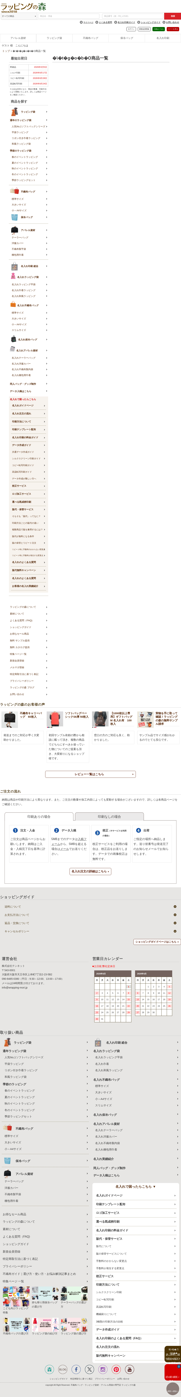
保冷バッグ (126, 38)
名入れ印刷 (162, 38)
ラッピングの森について (23, 607)
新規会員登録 (144, 29)
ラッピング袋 (54, 38)
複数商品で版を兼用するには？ (27, 529)
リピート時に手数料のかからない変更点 (28, 549)
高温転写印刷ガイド (22, 472)
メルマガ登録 (17, 667)
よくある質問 (105, 22)
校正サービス (19, 485)
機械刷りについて (106, 1314)
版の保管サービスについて (111, 1253)
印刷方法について (21, 421)
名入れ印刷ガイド (126, 22)
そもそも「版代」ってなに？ (26, 516)
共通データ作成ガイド (23, 452)
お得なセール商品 (19, 633)
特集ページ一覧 (18, 654)
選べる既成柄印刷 (21, 502)
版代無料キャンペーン (24, 570)
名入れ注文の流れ (21, 413)
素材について (17, 613)
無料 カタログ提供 (20, 647)
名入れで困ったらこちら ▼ (135, 1186)
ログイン (131, 29)
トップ (6, 51)
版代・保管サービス (22, 509)
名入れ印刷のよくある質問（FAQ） (119, 1338)
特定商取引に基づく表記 (81, 1379)
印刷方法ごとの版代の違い (25, 523)
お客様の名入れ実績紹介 (25, 586)
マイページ (88, 22)
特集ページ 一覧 (13, 1281)
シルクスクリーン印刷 (109, 1292)
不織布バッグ (90, 38)
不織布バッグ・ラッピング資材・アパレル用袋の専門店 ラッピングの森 (103, 1385)
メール (64, 848)
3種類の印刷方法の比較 (109, 1321)
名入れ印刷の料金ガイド (25, 437)
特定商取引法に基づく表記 (24, 674)
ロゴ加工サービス (21, 494)
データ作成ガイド (21, 445)
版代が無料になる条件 (23, 536)
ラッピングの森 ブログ (22, 687)
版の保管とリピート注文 (24, 543)
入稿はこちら (159, 29)
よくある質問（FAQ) (21, 620)
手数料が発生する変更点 (110, 1268)
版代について (103, 1246)
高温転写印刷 (103, 1306)
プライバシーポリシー (22, 681)
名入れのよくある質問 (24, 562)
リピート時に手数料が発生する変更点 (27, 555)
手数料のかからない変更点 (111, 1260)
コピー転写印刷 (105, 1299)
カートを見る (173, 29)
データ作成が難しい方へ (24, 478)
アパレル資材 (18, 38)
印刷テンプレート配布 (24, 429)
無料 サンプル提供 (20, 640)
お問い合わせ (172, 22)
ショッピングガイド (151, 22)
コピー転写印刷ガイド (23, 465)
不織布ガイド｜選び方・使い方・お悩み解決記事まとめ (39, 1273)
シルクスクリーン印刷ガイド (26, 458)
